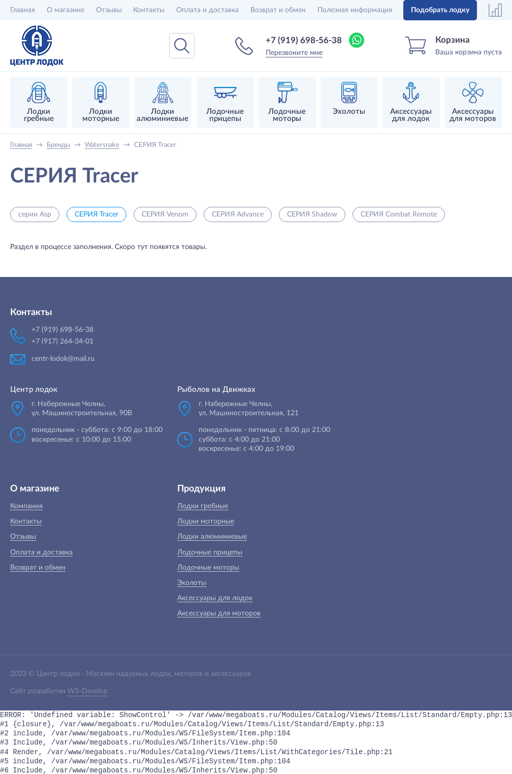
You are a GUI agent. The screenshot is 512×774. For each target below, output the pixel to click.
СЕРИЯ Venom (165, 214)
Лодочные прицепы (209, 552)
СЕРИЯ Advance (238, 214)
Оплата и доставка (207, 10)
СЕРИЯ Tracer (96, 214)
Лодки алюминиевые (212, 536)
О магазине (65, 10)
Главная (22, 10)
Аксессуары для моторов (219, 613)
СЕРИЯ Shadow (312, 214)
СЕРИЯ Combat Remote (399, 214)
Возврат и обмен (278, 10)
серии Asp (34, 214)
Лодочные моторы (208, 567)
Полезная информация (354, 10)
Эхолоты (191, 582)
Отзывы (109, 10)
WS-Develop (88, 691)
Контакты (149, 10)
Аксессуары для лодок (214, 598)
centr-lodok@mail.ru (62, 358)
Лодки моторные (205, 521)
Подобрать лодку (440, 10)
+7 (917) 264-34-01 (62, 341)
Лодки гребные (202, 506)
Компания (26, 506)
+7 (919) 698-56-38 (304, 40)
